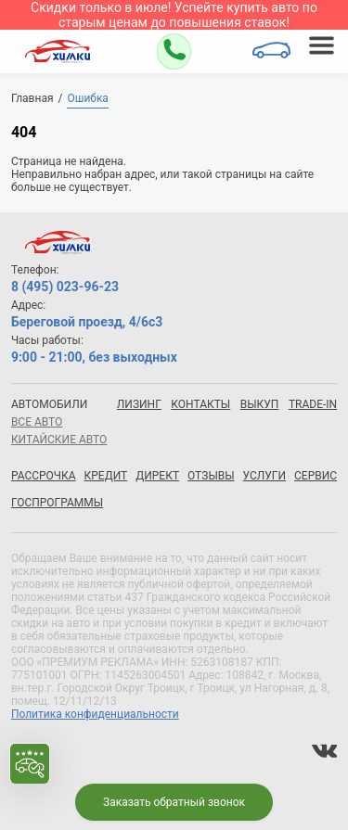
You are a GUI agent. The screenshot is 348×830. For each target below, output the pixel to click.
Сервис (315, 475)
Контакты (200, 404)
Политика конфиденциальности (95, 714)
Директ (157, 475)
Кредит (106, 475)
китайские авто (59, 439)
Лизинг (139, 404)
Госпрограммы (57, 502)
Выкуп (259, 404)
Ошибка (87, 98)
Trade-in (313, 404)
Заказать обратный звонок (174, 802)
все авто (36, 421)
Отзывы (211, 475)
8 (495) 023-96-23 (65, 286)
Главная (32, 98)
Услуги (265, 475)
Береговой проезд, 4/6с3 (86, 321)
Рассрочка (43, 475)
